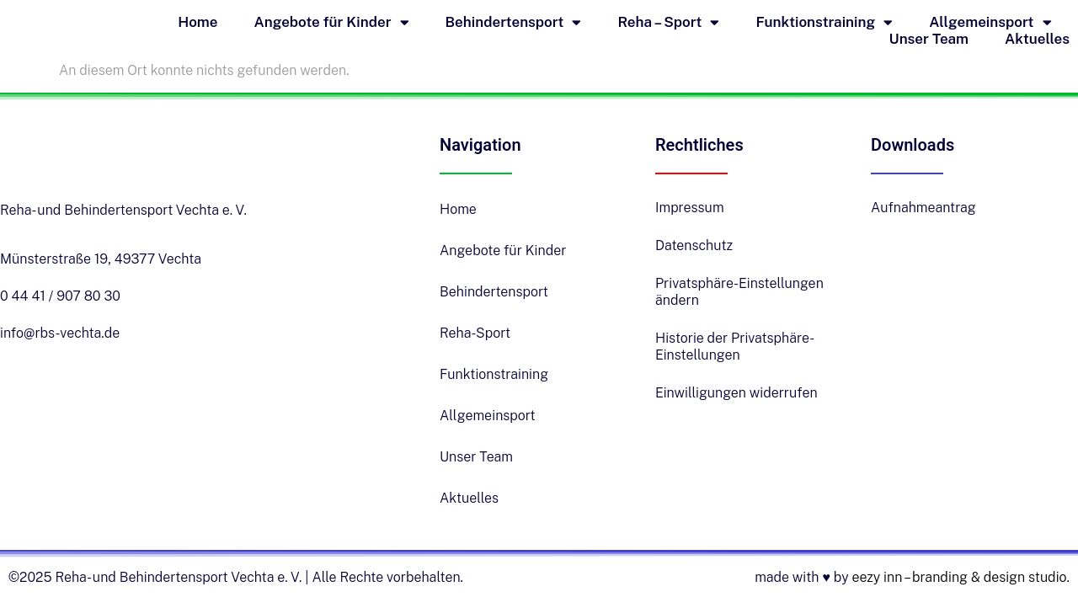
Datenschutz (694, 245)
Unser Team (929, 38)
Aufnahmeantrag (923, 208)
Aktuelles (1037, 38)
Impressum (689, 208)
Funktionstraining (824, 21)
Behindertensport (514, 21)
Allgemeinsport (990, 21)
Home (197, 21)
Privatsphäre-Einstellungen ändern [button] (739, 291)
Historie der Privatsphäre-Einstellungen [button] (734, 346)
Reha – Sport (668, 21)
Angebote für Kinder (331, 21)
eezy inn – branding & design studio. (960, 577)
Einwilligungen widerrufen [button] (736, 393)
